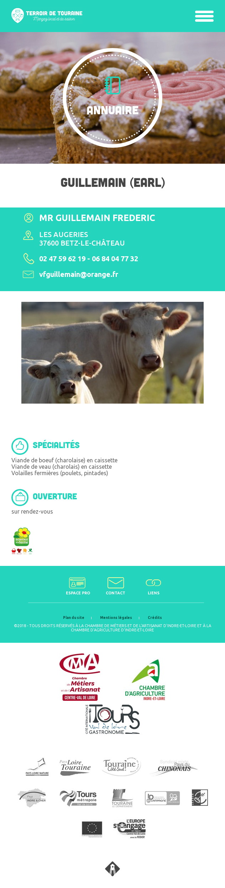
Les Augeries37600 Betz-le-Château (82, 238)
